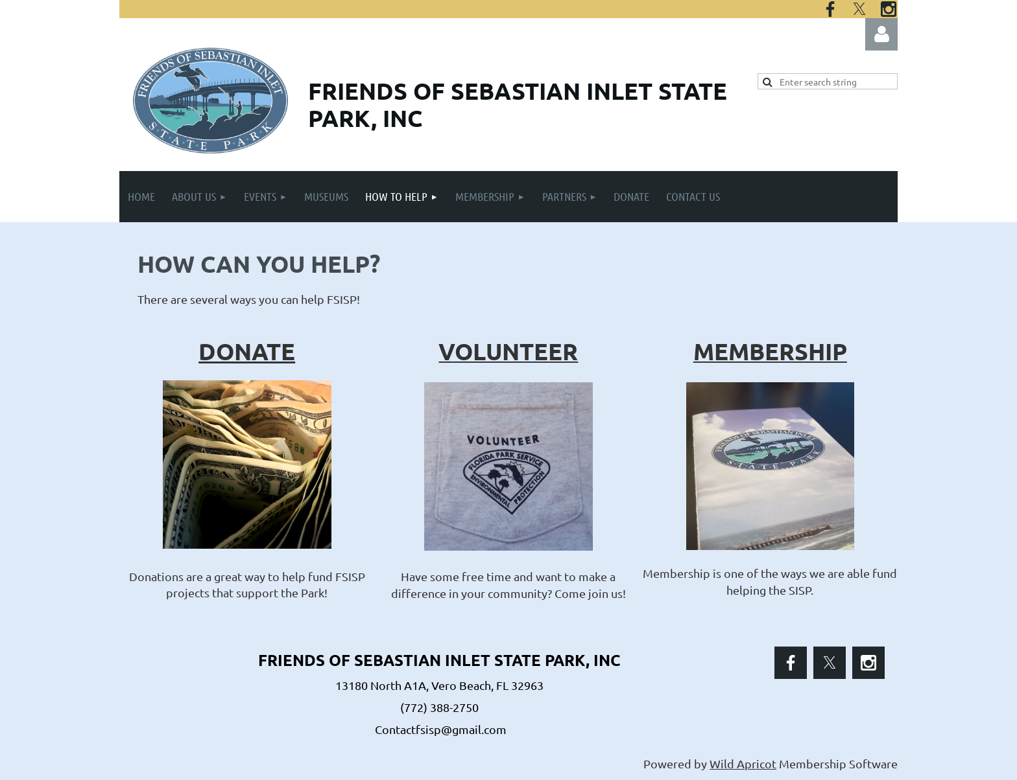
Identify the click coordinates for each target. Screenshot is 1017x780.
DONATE (246, 351)
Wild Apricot (743, 763)
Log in (881, 34)
